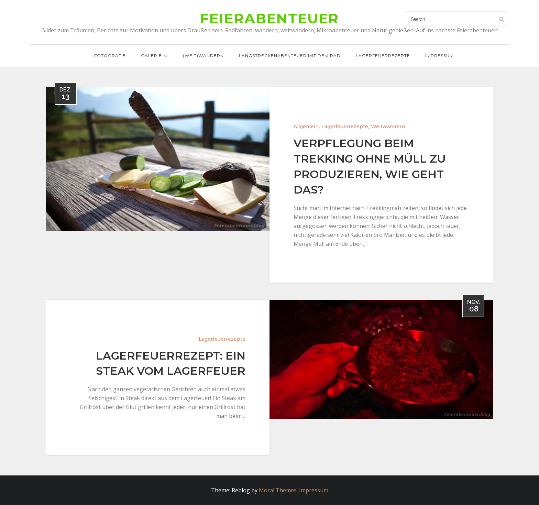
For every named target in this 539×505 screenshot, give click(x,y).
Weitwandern (388, 126)
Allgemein (306, 126)
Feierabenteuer (269, 18)
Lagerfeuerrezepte (383, 55)
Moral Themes (278, 490)
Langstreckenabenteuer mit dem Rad (290, 55)
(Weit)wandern (203, 55)
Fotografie (110, 55)
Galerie (154, 55)
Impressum (439, 55)
